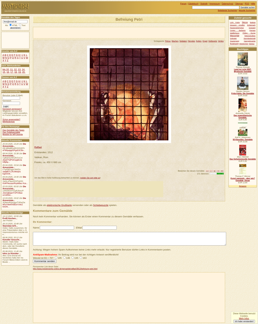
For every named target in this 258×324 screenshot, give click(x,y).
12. (15, 69)
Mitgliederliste (8, 122)
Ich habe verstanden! (244, 321)
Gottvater (233, 38)
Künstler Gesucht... (11, 240)
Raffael (38, 147)
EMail (79, 227)
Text (23, 25)
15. (4, 72)
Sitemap (239, 3)
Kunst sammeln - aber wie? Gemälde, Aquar (243, 179)
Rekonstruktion (250, 36)
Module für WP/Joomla (12, 134)
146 (68, 258)
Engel (205, 41)
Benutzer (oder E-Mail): (12, 95)
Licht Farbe (235, 22)
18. (16, 72)
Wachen (175, 41)
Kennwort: (7, 101)
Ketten (199, 41)
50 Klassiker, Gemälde (243, 139)
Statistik (204, 3)
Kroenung (234, 44)
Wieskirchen (243, 44)
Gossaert (252, 28)
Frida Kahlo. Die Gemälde (242, 93)
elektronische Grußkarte (59, 205)
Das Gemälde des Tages (13, 130)
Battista (253, 22)
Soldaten (183, 41)
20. (23, 72)
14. (23, 69)
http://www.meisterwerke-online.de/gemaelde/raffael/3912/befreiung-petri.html (65, 269)
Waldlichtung (234, 33)
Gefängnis (212, 41)
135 (76, 258)
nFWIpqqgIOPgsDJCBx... (13, 150)
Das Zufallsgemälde (11, 132)
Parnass (253, 30)
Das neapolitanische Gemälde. (243, 116)
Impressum (214, 3)
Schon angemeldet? (11, 119)
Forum (183, 3)
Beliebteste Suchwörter (227, 10)
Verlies (221, 41)
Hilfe (253, 3)
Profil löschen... (9, 218)
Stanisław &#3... (10, 226)
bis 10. (5, 69)
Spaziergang (234, 41)
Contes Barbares (238, 30)
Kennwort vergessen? (12, 109)
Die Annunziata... (14, 145)
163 (84, 258)
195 (60, 258)
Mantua (251, 44)
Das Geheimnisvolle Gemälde (242, 159)
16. (8, 72)
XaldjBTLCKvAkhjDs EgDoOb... (11, 173)
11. (11, 69)
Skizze (245, 22)
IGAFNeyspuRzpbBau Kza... (15, 183)
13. (19, 69)
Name (36, 227)
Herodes (191, 41)
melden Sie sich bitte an (90, 178)
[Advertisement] (74, 32)
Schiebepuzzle (100, 205)
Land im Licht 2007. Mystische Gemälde (242, 70)
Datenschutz (227, 3)
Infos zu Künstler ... (11, 253)
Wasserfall (234, 36)
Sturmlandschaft (250, 38)
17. (12, 72)
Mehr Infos (244, 318)
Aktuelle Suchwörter (247, 10)
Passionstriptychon (237, 28)
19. (19, 72)
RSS (247, 3)
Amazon (242, 186)
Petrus (168, 41)
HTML (15, 25)
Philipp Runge (249, 33)
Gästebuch (193, 3)
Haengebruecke (250, 41)
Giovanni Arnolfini (237, 25)
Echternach (251, 25)
